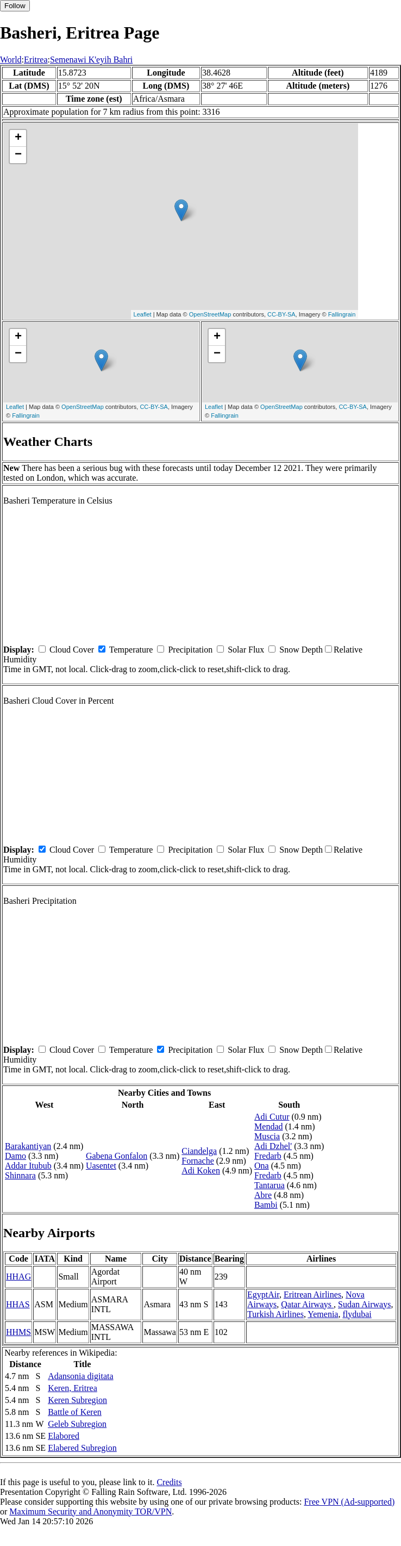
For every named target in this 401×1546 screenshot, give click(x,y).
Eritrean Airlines (312, 1294)
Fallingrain (342, 314)
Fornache (197, 1160)
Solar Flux (246, 649)
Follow (15, 6)
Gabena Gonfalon (116, 1155)
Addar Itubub (28, 1165)
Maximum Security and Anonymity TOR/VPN (90, 1511)
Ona (261, 1165)
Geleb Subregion (77, 1424)
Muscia (267, 1136)
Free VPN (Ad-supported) (349, 1501)
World (11, 59)
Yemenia (323, 1314)
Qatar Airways (307, 1304)
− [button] (18, 155)
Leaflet (143, 314)
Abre (263, 1195)
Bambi (266, 1204)
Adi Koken (200, 1170)
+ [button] (18, 138)
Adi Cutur (271, 1116)
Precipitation (190, 649)
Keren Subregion (77, 1400)
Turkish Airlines (275, 1314)
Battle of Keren (75, 1412)
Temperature (131, 649)
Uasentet (101, 1165)
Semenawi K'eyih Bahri (91, 59)
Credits (168, 1482)
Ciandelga (199, 1151)
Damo (15, 1155)
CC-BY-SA (281, 314)
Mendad (268, 1126)
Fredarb (267, 1155)
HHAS (18, 1304)
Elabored (63, 1436)
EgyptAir (263, 1294)
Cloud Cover (71, 649)
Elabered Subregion (82, 1447)
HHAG (18, 1276)
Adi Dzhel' (273, 1146)
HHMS (18, 1332)
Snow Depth (301, 649)
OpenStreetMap (210, 314)
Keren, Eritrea (72, 1388)
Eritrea (36, 59)
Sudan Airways (364, 1304)
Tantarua (269, 1185)
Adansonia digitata (80, 1376)
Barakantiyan (28, 1146)
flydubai (356, 1314)
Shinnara (20, 1175)
